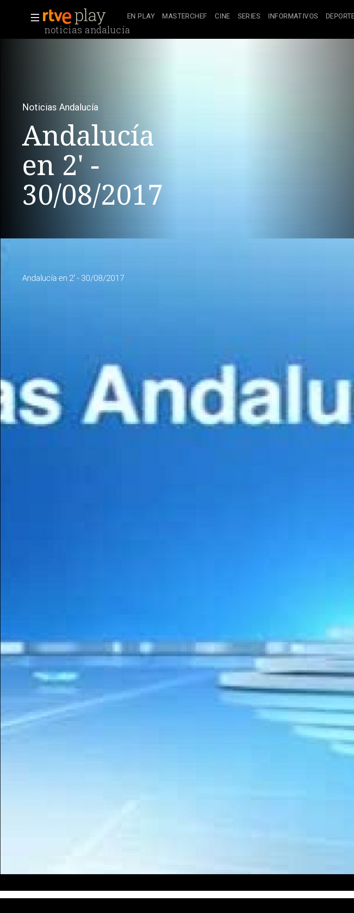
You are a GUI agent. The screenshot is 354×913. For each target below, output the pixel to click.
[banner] (83, 16)
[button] (32, 17)
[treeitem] (141, 17)
